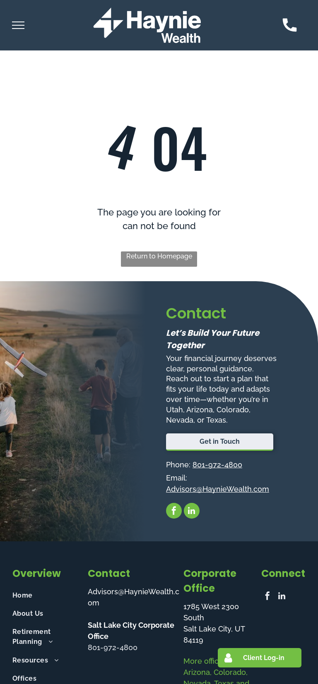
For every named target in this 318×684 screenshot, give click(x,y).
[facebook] (174, 512)
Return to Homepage (159, 256)
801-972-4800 (217, 464)
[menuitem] (46, 595)
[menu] (18, 25)
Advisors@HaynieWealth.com (217, 489)
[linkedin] (192, 512)
